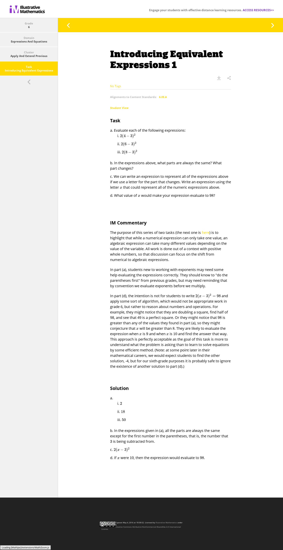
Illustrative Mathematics (166, 522)
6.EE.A (163, 97)
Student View (119, 108)
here (205, 232)
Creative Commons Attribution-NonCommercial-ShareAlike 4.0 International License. (141, 528)
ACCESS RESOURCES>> (258, 10)
